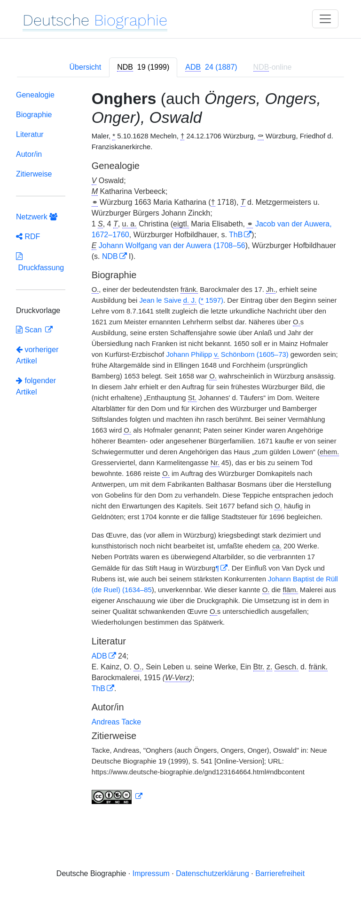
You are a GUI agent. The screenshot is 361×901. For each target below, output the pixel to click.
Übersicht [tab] (86, 67)
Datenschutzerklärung (212, 873)
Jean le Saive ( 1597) (181, 301)
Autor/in (29, 154)
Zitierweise (34, 174)
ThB (236, 235)
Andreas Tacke (116, 722)
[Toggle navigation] (325, 18)
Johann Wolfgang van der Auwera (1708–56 (172, 245)
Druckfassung (40, 262)
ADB (99, 656)
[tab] (143, 67)
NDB (110, 256)
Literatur (30, 134)
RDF (28, 237)
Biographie (34, 115)
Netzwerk (36, 217)
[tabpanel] (180, 449)
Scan (30, 330)
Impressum (151, 873)
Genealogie (35, 95)
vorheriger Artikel (37, 355)
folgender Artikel (36, 386)
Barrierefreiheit (280, 873)
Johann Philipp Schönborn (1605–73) (227, 355)
